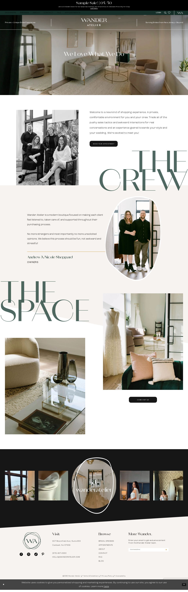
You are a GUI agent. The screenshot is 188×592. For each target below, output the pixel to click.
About (102, 551)
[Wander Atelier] (179, 15)
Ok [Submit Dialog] (183, 587)
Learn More (94, 10)
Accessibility (120, 578)
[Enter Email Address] (149, 553)
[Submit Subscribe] (165, 553)
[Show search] (165, 15)
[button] (159, 15)
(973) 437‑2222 (59, 555)
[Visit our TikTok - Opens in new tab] (36, 556)
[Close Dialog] (4, 586)
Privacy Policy (107, 578)
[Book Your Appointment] (47, 150)
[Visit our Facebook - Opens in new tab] (21, 556)
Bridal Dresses (106, 543)
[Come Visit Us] (45, 388)
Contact (103, 555)
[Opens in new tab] (20, 488)
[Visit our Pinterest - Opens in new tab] (42, 556)
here (106, 588)
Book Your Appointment (112, 147)
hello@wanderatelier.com (66, 559)
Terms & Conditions (91, 578)
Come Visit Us (143, 408)
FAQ (100, 559)
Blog (101, 563)
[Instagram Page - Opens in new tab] (94, 488)
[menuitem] (10, 15)
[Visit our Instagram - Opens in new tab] (28, 556)
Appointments (106, 547)
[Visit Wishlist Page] (169, 15)
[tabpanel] (20, 488)
